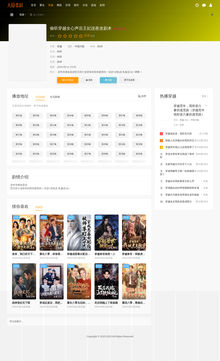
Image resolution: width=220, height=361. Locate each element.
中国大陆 (79, 46)
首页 (33, 5)
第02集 (36, 115)
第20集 (70, 135)
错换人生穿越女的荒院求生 (184, 140)
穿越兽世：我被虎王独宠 (136, 254)
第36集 (70, 154)
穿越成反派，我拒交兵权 (184, 133)
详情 (138, 72)
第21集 (87, 135)
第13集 (87, 125)
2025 (100, 46)
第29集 (87, 144)
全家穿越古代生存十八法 (184, 164)
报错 (89, 80)
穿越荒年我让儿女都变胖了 (184, 147)
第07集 (122, 115)
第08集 (139, 115)
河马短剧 (40, 96)
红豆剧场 (55, 96)
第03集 (53, 115)
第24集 (139, 135)
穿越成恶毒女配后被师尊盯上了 (85, 254)
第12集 (70, 125)
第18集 (36, 135)
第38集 (105, 154)
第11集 (53, 125)
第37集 (87, 154)
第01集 (19, 115)
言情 (67, 5)
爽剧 (59, 5)
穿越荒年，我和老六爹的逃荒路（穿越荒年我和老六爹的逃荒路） (189, 110)
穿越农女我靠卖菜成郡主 (184, 201)
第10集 (36, 125)
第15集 (122, 125)
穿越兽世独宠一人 (105, 254)
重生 (42, 5)
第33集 (19, 154)
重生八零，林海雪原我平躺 (55, 254)
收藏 (108, 80)
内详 (59, 51)
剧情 (102, 5)
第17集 (19, 135)
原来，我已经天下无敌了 (26, 254)
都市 (76, 5)
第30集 (105, 144)
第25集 (19, 144)
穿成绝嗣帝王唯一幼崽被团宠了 (184, 172)
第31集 (122, 144)
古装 (85, 5)
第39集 (122, 154)
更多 (205, 96)
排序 (142, 96)
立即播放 (67, 80)
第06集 (105, 115)
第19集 (53, 135)
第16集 (139, 125)
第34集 (36, 154)
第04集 (70, 115)
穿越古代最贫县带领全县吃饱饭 (184, 195)
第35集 (53, 154)
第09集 (19, 125)
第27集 (53, 144)
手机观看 (129, 80)
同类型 (39, 207)
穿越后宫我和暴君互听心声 (184, 181)
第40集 (139, 154)
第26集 (36, 144)
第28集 (70, 144)
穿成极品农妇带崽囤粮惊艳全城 (184, 188)
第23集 (122, 135)
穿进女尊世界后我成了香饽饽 (184, 155)
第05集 (87, 115)
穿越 (50, 5)
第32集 (139, 144)
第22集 (105, 135)
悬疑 (93, 5)
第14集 (105, 125)
